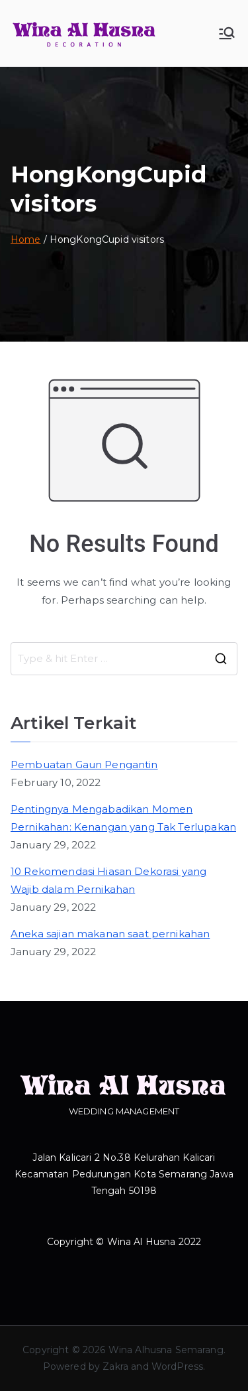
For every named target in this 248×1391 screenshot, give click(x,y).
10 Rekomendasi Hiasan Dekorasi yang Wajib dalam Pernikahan (108, 880)
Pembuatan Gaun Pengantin (84, 764)
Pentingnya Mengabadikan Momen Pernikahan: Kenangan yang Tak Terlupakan (123, 818)
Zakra (115, 1366)
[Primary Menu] (226, 33)
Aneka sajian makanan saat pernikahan (110, 933)
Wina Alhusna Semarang (166, 1350)
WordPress (177, 1366)
